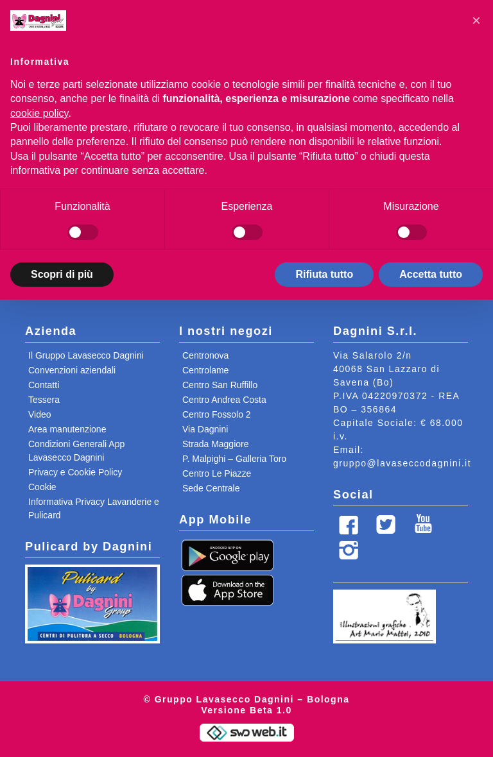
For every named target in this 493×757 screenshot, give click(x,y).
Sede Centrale (211, 488)
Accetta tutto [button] (430, 274)
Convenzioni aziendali (72, 370)
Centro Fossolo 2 (216, 414)
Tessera (44, 400)
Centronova (205, 355)
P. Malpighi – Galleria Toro (234, 459)
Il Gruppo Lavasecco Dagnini (86, 355)
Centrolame (205, 370)
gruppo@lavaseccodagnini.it (402, 463)
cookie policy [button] (39, 113)
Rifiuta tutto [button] (324, 274)
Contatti (43, 385)
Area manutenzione (67, 429)
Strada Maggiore (215, 444)
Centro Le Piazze (216, 473)
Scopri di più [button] (62, 274)
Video (39, 414)
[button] (476, 20)
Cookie (42, 487)
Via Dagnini (205, 429)
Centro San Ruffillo (219, 385)
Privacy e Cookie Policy (75, 472)
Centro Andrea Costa (224, 400)
